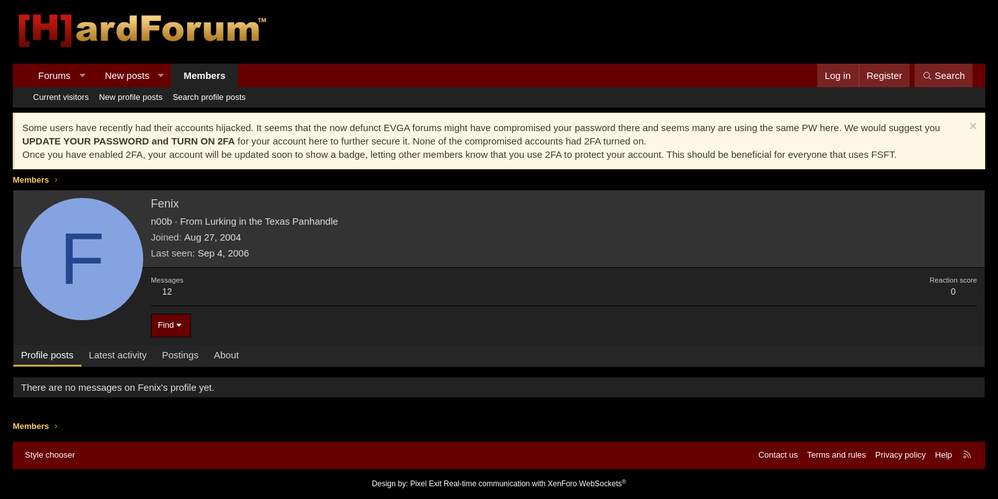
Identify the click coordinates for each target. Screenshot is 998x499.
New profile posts (130, 97)
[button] (82, 75)
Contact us (778, 455)
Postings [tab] (180, 354)
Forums (54, 75)
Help (943, 455)
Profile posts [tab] (47, 354)
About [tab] (226, 354)
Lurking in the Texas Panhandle (271, 221)
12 (167, 291)
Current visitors (60, 97)
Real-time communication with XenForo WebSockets (535, 483)
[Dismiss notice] (971, 127)
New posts (127, 75)
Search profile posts (209, 97)
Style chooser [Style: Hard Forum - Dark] (50, 455)
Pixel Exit (425, 483)
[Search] (944, 75)
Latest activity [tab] (118, 354)
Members (205, 75)
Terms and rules (836, 455)
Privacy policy (900, 455)
